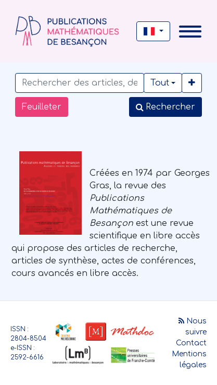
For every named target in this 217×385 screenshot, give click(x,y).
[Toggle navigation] (190, 31)
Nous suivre (192, 326)
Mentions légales (189, 359)
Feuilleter (41, 107)
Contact (191, 343)
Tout (159, 83)
